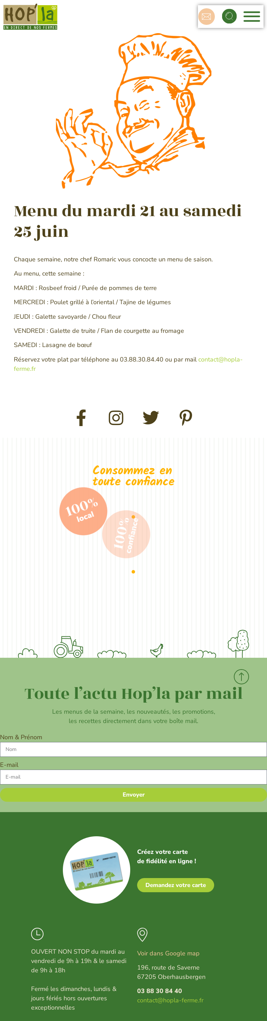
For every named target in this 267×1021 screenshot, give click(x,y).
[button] (230, 16)
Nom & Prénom (21, 737)
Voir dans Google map (168, 953)
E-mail (9, 765)
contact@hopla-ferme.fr (170, 1000)
